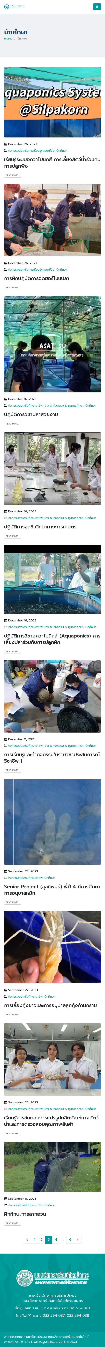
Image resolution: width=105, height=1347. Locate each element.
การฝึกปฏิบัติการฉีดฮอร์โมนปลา (36, 278)
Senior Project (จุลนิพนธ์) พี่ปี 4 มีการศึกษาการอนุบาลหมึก (52, 890)
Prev (27, 1239)
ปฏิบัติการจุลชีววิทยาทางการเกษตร (40, 526)
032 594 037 (53, 1315)
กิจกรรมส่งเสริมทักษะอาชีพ (25, 405)
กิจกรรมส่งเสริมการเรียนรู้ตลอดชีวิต (31, 150)
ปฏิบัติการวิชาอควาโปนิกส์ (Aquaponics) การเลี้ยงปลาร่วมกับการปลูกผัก (52, 639)
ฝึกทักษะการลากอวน (25, 1214)
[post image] (52, 102)
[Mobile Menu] (97, 6)
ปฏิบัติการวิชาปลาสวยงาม (31, 414)
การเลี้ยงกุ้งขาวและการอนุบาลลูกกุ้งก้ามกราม (50, 1005)
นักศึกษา (61, 150)
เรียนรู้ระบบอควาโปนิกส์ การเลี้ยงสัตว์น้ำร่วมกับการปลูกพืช (52, 163)
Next (78, 1239)
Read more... (12, 175)
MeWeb (72, 1342)
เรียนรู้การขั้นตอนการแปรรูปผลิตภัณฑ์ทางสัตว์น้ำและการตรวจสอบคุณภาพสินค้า (51, 1121)
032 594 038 (78, 1315)
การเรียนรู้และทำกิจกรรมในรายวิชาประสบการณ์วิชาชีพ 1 (52, 758)
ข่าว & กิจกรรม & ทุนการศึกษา (64, 405)
